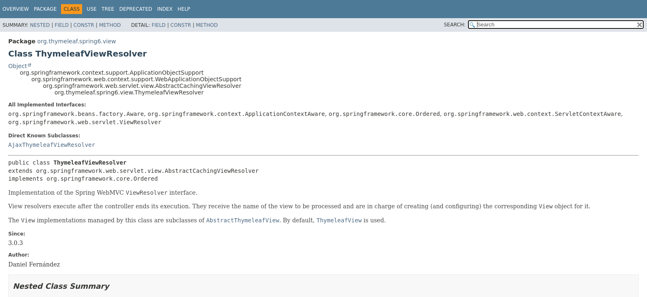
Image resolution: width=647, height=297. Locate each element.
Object (17, 66)
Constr (83, 25)
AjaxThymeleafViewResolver (51, 144)
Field (61, 25)
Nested (40, 25)
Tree (108, 9)
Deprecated (135, 9)
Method (110, 25)
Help (183, 9)
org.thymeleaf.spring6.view (76, 41)
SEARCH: (455, 25)
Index (165, 9)
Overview (15, 9)
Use (92, 9)
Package (45, 9)
